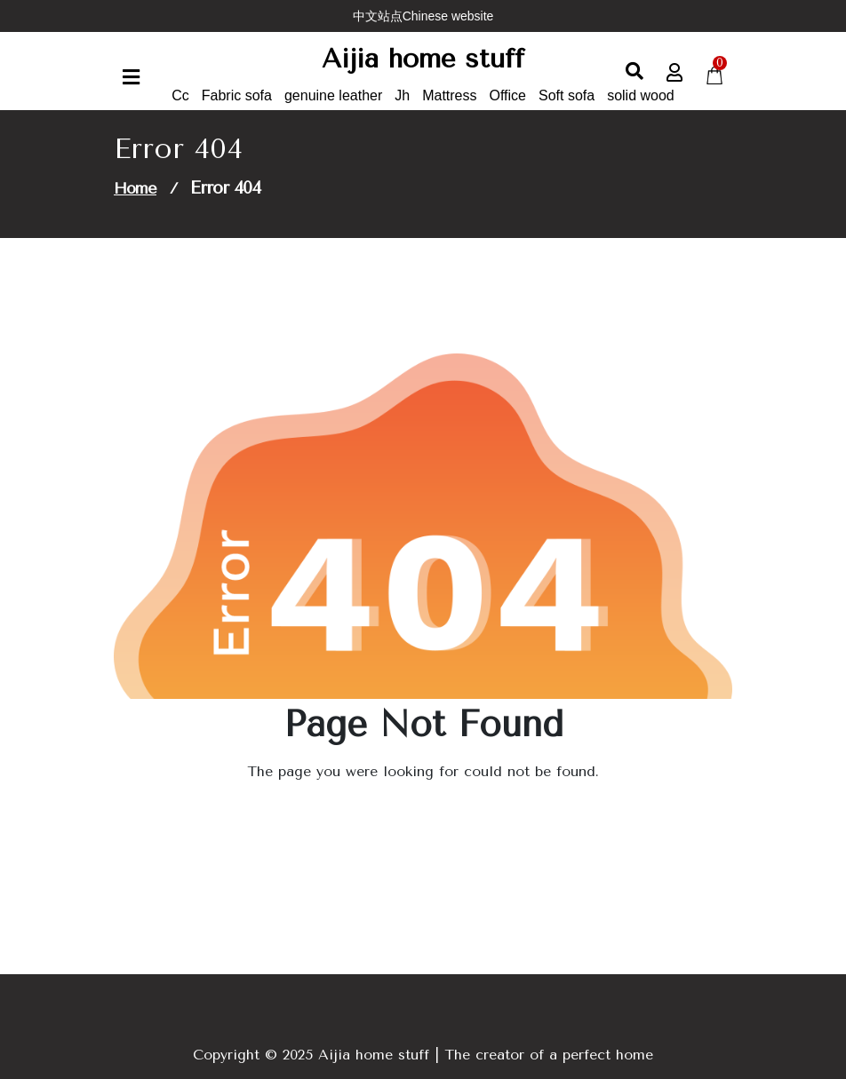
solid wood (640, 95)
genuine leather (333, 95)
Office (508, 95)
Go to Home (413, 821)
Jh (402, 95)
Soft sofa (567, 95)
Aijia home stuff (423, 59)
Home (135, 188)
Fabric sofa (237, 95)
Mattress (449, 95)
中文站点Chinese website (423, 16)
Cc (180, 95)
